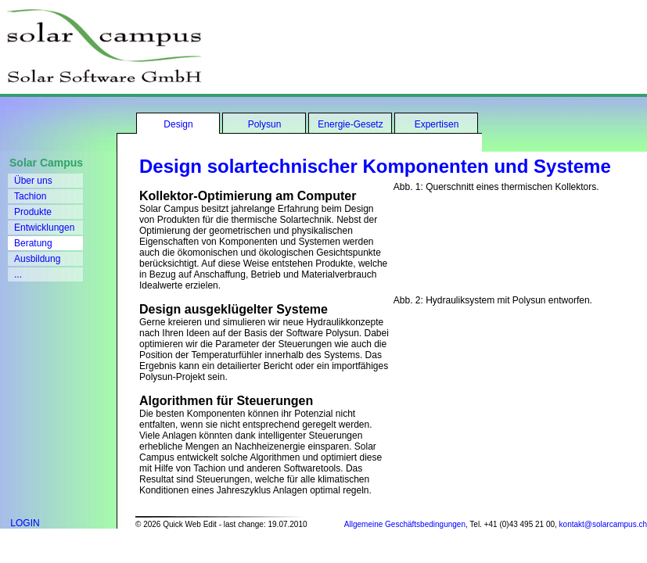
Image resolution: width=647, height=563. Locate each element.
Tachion (30, 196)
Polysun (265, 124)
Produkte (33, 211)
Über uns (33, 180)
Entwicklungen (44, 227)
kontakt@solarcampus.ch (603, 524)
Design (178, 124)
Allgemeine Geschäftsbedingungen (404, 524)
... (18, 274)
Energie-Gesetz (350, 124)
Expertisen (437, 124)
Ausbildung (37, 258)
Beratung (33, 243)
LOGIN (20, 523)
